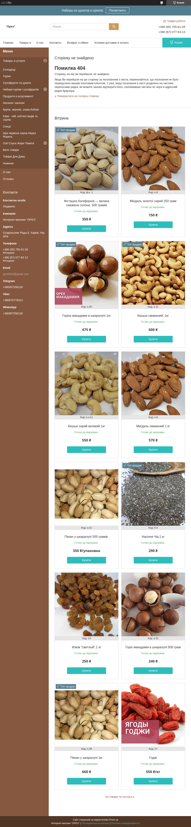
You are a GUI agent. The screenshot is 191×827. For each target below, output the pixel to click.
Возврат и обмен (77, 42)
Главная (8, 42)
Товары (23, 42)
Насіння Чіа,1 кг (153, 536)
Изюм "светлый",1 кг (86, 647)
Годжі (153, 757)
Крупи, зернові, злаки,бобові (21, 109)
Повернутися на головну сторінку (78, 96)
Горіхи (7, 76)
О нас (39, 42)
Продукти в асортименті (18, 96)
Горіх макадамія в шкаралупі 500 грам (153, 647)
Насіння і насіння (14, 102)
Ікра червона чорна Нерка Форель (19, 135)
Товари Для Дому (14, 156)
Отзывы (8, 178)
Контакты (55, 42)
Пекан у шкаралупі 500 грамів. (87, 536)
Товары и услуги (14, 60)
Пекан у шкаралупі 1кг (87, 757)
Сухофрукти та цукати (17, 82)
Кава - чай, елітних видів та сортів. (20, 118)
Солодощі (9, 69)
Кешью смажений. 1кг (153, 315)
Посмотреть (117, 10)
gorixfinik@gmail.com (16, 274)
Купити (86, 228)
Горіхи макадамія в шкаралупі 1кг (86, 315)
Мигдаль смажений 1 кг (153, 426)
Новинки (8, 163)
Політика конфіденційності (125, 823)
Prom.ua (113, 819)
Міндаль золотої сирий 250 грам (153, 201)
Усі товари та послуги (118, 796)
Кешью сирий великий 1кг (86, 426)
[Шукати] (114, 26)
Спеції (7, 126)
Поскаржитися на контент (95, 823)
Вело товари (11, 149)
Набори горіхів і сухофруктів (21, 89)
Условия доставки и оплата (111, 42)
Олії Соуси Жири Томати (18, 143)
